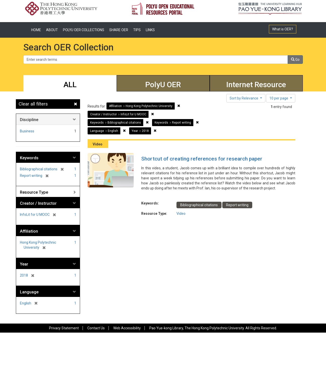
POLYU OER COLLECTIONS (83, 30)
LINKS (150, 30)
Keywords (29, 157)
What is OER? (282, 29)
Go (295, 60)
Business (27, 131)
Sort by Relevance (244, 98)
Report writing (237, 205)
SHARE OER (118, 30)
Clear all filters (33, 104)
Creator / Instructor (38, 203)
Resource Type (34, 192)
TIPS (137, 30)
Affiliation (29, 231)
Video (181, 214)
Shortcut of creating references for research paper (201, 159)
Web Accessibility (127, 328)
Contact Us (96, 328)
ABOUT (52, 30)
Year (24, 264)
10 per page (279, 98)
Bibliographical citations (199, 205)
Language (29, 291)
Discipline (29, 119)
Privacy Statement (64, 328)
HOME (36, 30)
